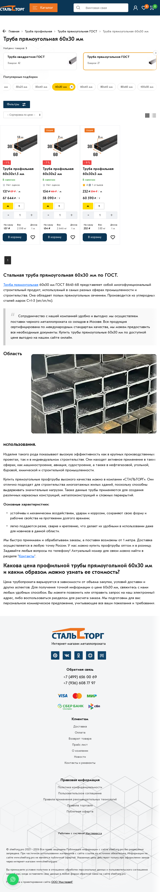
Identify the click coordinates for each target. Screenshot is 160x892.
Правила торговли (80, 805)
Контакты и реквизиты (80, 763)
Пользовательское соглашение (80, 793)
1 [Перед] (7, 260)
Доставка (80, 726)
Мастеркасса (94, 833)
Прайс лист (80, 744)
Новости (80, 757)
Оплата (80, 732)
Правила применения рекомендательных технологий (80, 799)
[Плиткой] (147, 115)
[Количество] (20, 215)
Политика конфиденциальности (80, 787)
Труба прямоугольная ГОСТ (77, 31)
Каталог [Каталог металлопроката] (43, 8)
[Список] (154, 115)
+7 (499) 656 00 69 (80, 677)
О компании (80, 751)
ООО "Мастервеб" (62, 881)
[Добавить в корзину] (15, 237)
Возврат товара (80, 738)
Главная (14, 31)
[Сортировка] (22, 115)
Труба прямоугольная (20, 285)
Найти (123, 8)
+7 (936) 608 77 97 (79, 683)
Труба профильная (38, 31)
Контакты (26, 556)
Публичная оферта (80, 811)
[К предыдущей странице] (4, 31)
